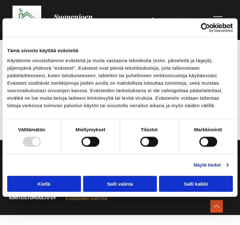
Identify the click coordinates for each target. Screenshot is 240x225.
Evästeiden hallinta (86, 198)
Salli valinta (120, 184)
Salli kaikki (196, 184)
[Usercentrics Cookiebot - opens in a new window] (205, 27)
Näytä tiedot (207, 165)
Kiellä (44, 184)
